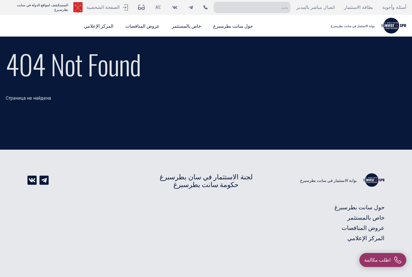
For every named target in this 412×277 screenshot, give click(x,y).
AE (158, 7)
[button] (233, 25)
